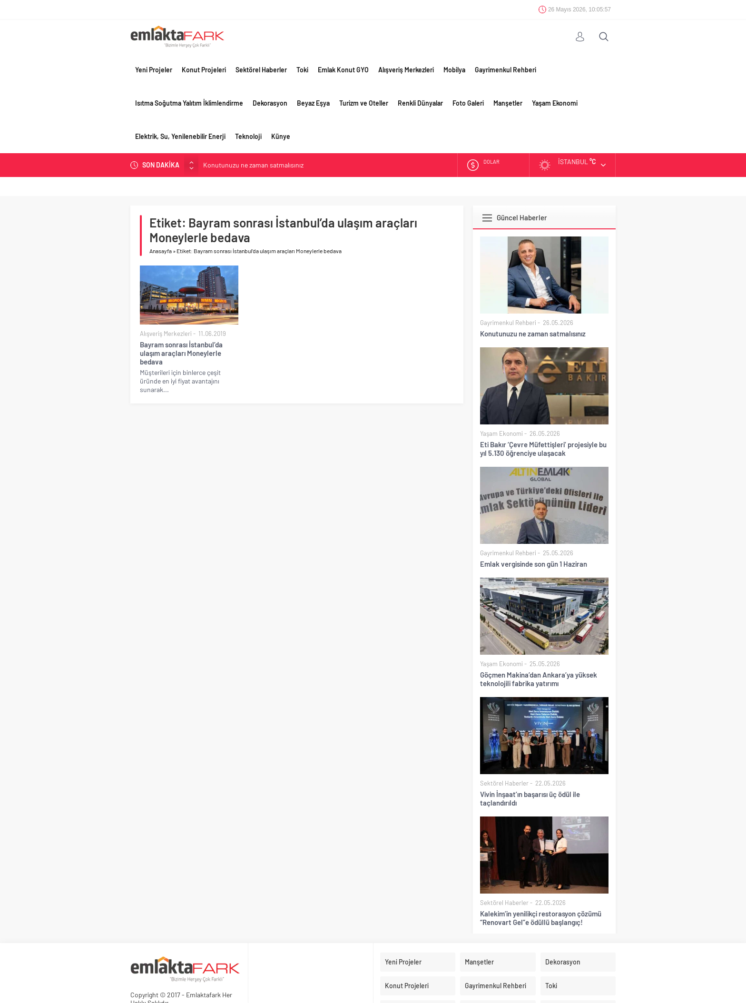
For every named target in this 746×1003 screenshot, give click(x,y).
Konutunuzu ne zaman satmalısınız (253, 165)
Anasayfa (160, 250)
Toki (302, 70)
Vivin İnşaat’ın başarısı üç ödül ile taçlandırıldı (530, 798)
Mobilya (454, 70)
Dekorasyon (270, 103)
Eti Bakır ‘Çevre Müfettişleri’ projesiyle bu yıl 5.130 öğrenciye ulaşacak (543, 448)
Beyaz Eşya (313, 103)
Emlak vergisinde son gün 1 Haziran (533, 564)
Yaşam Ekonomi (555, 103)
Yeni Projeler (153, 70)
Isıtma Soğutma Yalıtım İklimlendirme (189, 103)
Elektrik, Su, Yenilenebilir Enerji (180, 136)
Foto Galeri (468, 103)
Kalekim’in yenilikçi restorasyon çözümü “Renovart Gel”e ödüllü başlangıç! (540, 917)
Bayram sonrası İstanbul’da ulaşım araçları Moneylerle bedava (181, 353)
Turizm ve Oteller (363, 103)
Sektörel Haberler (261, 70)
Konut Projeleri (204, 70)
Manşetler (507, 103)
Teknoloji (248, 136)
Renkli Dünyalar (420, 103)
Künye (280, 136)
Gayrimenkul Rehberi (505, 70)
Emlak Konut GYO (343, 70)
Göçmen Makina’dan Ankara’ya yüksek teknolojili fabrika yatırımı (538, 679)
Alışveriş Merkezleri (406, 70)
